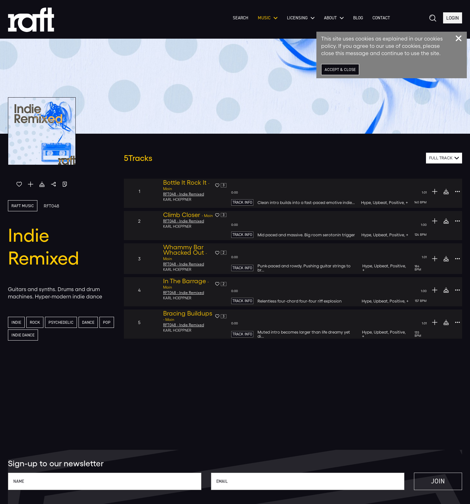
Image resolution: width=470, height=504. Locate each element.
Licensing (299, 22)
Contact (380, 22)
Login (452, 21)
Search (239, 22)
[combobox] (444, 158)
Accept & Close (341, 70)
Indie (16, 323)
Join (432, 481)
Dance (91, 323)
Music (266, 22)
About (332, 22)
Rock (35, 323)
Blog (357, 22)
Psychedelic (62, 323)
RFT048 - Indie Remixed (184, 194)
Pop (15, 336)
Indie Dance (40, 336)
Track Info (242, 202)
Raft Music (23, 206)
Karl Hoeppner (177, 199)
